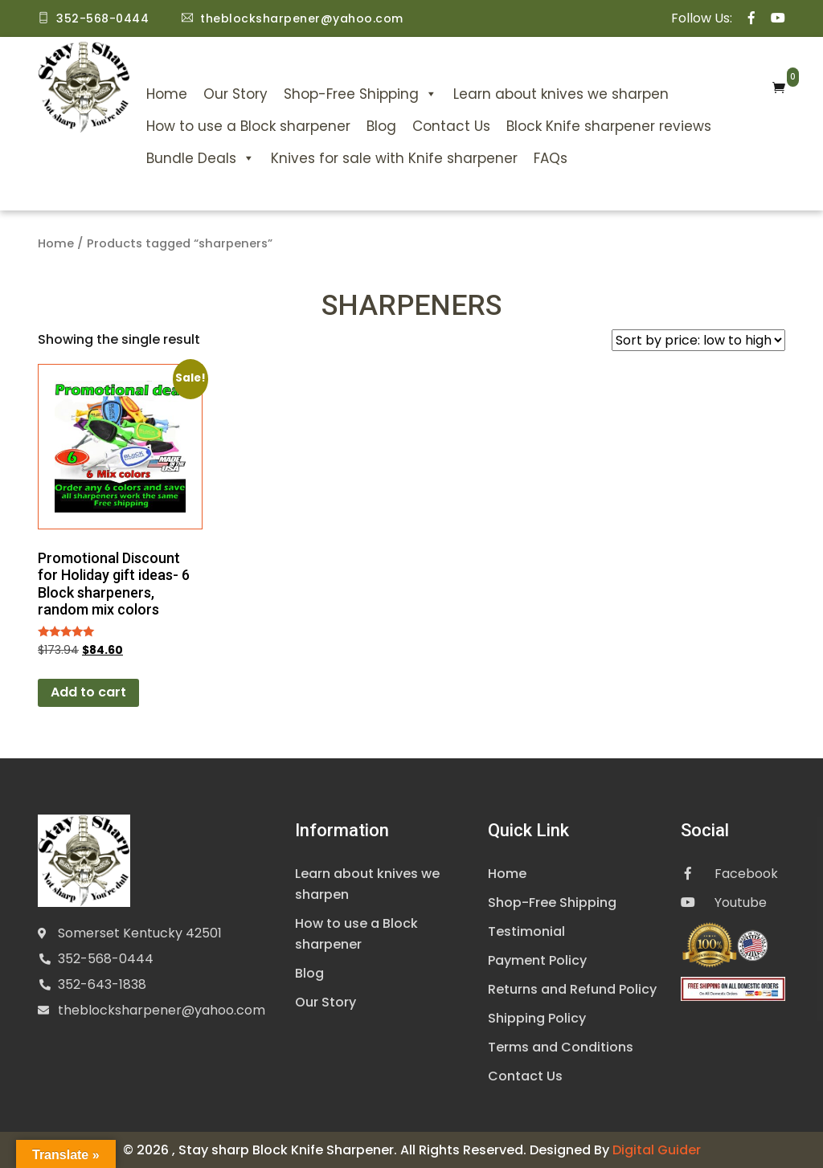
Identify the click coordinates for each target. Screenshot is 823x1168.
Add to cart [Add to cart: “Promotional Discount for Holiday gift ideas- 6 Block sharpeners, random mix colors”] (88, 692)
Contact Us (451, 126)
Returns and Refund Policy (572, 988)
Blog (381, 126)
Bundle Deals (200, 158)
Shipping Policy (537, 1017)
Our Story (235, 94)
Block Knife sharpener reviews (608, 126)
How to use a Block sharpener (248, 126)
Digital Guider (656, 1149)
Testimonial (526, 930)
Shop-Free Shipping (360, 94)
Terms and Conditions (560, 1046)
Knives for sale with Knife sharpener (394, 158)
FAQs (550, 158)
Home (166, 94)
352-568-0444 (106, 959)
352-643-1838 (102, 984)
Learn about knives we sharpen (561, 94)
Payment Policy (537, 959)
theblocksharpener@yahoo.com (161, 1010)
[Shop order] (698, 340)
